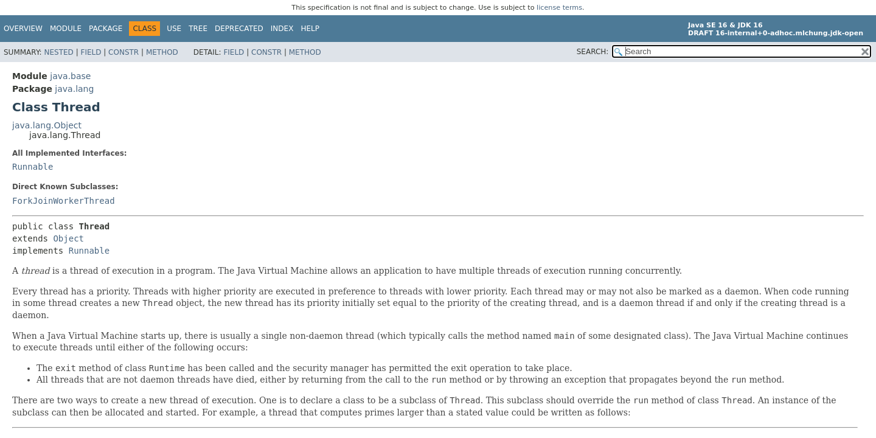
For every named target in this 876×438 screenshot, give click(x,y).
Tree (198, 28)
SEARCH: (593, 51)
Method (162, 52)
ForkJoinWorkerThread (63, 201)
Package (105, 28)
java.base (70, 76)
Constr (123, 52)
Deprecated (239, 28)
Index (282, 28)
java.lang (74, 89)
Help (310, 28)
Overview (23, 28)
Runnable (32, 167)
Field (90, 52)
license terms (559, 8)
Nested (58, 52)
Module (66, 28)
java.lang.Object (47, 125)
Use (174, 28)
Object (68, 238)
